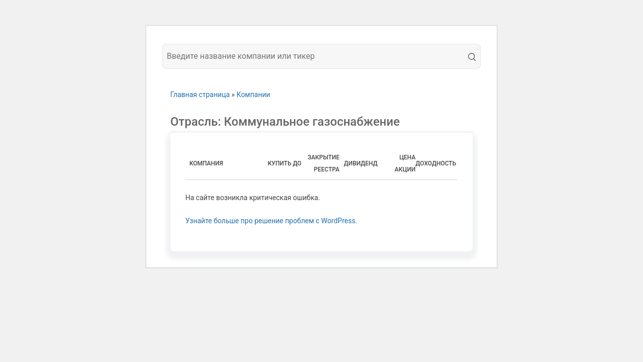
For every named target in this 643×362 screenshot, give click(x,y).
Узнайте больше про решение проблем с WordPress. (271, 221)
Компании (253, 94)
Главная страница (200, 94)
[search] (470, 56)
